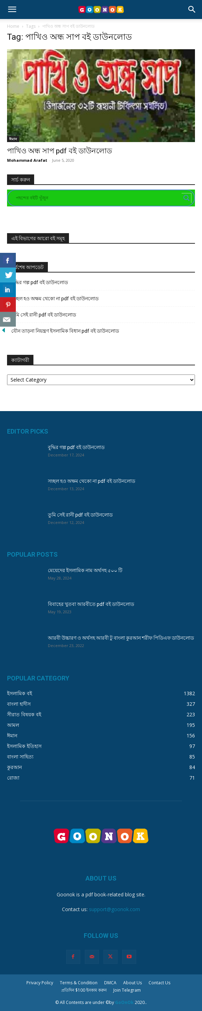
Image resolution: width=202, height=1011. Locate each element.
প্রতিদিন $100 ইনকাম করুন (84, 990)
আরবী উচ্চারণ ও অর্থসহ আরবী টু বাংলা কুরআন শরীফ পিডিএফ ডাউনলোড (121, 638)
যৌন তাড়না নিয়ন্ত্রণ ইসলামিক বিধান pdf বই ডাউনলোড (65, 331)
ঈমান (13, 138)
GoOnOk (124, 1002)
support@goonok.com (114, 909)
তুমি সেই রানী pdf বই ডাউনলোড (43, 315)
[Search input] (98, 198)
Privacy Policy (39, 983)
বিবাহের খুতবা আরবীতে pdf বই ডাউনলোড (91, 604)
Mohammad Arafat (27, 160)
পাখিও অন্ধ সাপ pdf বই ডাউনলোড (59, 151)
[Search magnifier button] (186, 198)
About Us (132, 983)
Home (13, 26)
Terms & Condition (78, 983)
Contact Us (159, 983)
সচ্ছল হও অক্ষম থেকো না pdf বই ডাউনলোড (55, 298)
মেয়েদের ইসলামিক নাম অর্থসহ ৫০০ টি (85, 570)
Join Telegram (127, 990)
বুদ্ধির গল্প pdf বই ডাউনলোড (39, 282)
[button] (12, 9)
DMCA (110, 983)
